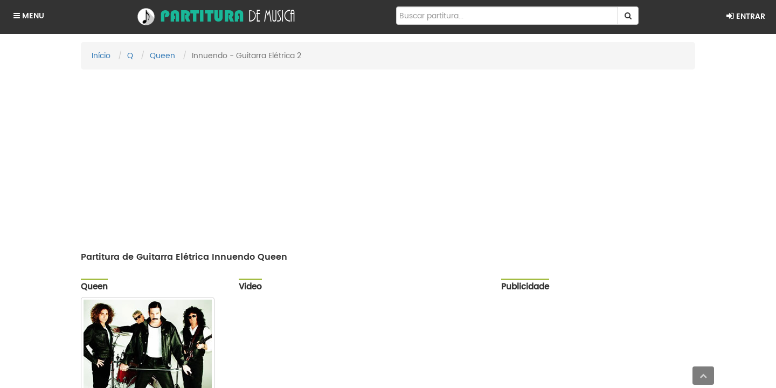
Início (101, 56)
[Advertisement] (388, 155)
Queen (162, 56)
